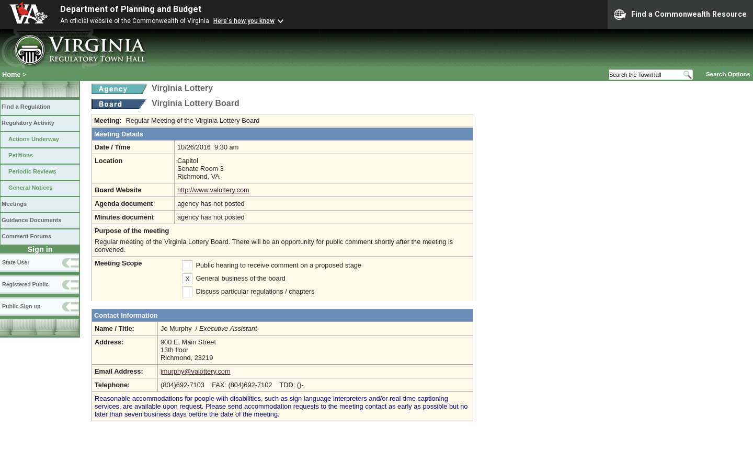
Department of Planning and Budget (130, 9)
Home (11, 74)
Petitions (20, 155)
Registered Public (25, 284)
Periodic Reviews (32, 171)
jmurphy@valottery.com (196, 371)
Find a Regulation (26, 106)
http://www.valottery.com (213, 190)
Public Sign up (21, 306)
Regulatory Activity (28, 123)
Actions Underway (33, 139)
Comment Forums (26, 236)
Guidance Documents (31, 220)
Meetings (14, 204)
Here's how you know (244, 21)
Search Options (728, 74)
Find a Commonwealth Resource (680, 14)
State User (15, 262)
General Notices (30, 187)
